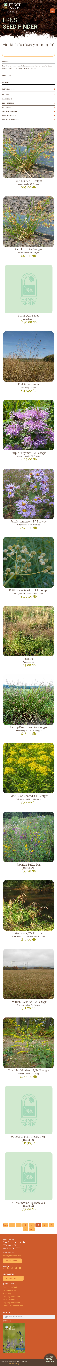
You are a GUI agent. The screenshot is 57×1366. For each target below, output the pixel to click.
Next (32, 1229)
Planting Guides (9, 1290)
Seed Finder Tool (10, 1287)
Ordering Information (11, 1296)
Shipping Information (11, 1302)
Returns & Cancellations (13, 1306)
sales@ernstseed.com (12, 1256)
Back (5, 1225)
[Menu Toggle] (52, 10)
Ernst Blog (7, 1293)
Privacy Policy (14, 1364)
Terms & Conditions (11, 1299)
